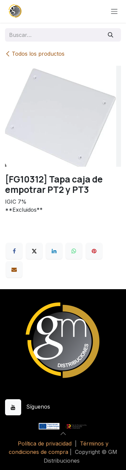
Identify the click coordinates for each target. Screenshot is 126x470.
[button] (63, 433)
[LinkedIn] (54, 251)
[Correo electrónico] (14, 269)
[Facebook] (14, 251)
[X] (34, 251)
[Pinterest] (94, 251)
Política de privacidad (45, 443)
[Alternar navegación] (114, 11)
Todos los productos (35, 53)
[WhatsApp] (74, 251)
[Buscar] (110, 35)
